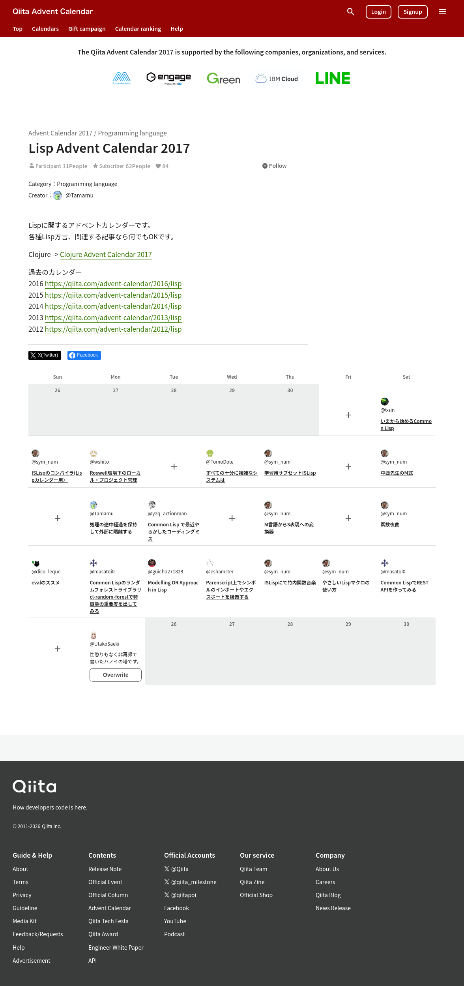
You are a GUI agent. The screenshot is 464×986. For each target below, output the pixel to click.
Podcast (174, 934)
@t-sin (388, 405)
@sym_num (45, 457)
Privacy (22, 895)
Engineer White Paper (116, 947)
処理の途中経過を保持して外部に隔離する (113, 528)
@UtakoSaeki (104, 639)
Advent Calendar (109, 908)
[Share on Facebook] (84, 355)
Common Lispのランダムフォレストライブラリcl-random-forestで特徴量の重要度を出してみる (115, 596)
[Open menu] (442, 12)
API (92, 960)
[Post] (44, 355)
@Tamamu (102, 508)
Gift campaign (87, 28)
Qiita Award (103, 934)
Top (17, 28)
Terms (20, 882)
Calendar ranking (138, 28)
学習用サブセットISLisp (290, 472)
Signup (412, 11)
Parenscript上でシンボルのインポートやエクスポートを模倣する (231, 589)
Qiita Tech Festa (108, 921)
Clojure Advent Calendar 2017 (106, 254)
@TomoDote (220, 457)
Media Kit (25, 921)
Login (378, 11)
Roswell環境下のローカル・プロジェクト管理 (115, 476)
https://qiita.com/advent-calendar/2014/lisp (113, 306)
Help (176, 28)
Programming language (132, 132)
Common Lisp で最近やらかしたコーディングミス (174, 531)
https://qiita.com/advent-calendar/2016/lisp (113, 283)
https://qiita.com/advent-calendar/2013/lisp (113, 317)
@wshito (99, 457)
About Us (327, 869)
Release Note (105, 869)
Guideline (25, 908)
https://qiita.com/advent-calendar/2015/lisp (113, 295)
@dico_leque (46, 567)
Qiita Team (254, 869)
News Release (333, 908)
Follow (274, 166)
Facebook (176, 908)
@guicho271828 (165, 567)
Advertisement (32, 960)
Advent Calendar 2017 (60, 132)
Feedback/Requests (38, 934)
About (20, 869)
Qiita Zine (252, 882)
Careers (325, 882)
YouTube (175, 921)
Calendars (45, 28)
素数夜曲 (390, 524)
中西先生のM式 (397, 472)
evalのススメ (46, 582)
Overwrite (116, 675)
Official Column (108, 895)
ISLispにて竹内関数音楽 (290, 582)
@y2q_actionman (167, 508)
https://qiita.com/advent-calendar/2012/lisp (113, 329)
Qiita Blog (328, 895)
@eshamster (220, 567)
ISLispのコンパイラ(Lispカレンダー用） (57, 476)
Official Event (105, 882)
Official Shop (256, 895)
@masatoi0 (102, 567)
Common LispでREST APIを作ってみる (405, 586)
